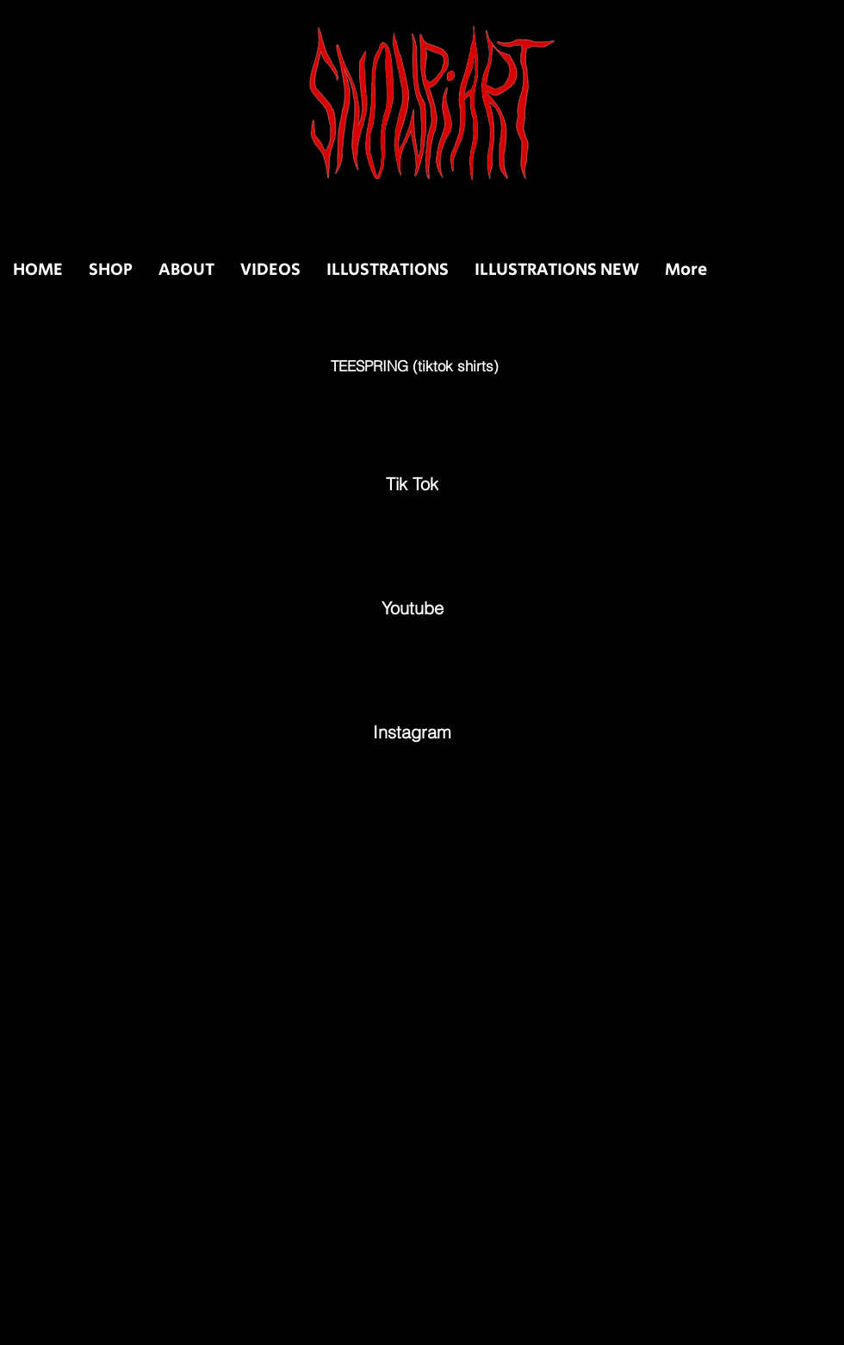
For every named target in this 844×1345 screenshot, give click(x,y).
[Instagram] (412, 731)
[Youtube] (412, 607)
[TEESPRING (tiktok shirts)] (414, 365)
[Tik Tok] (412, 483)
